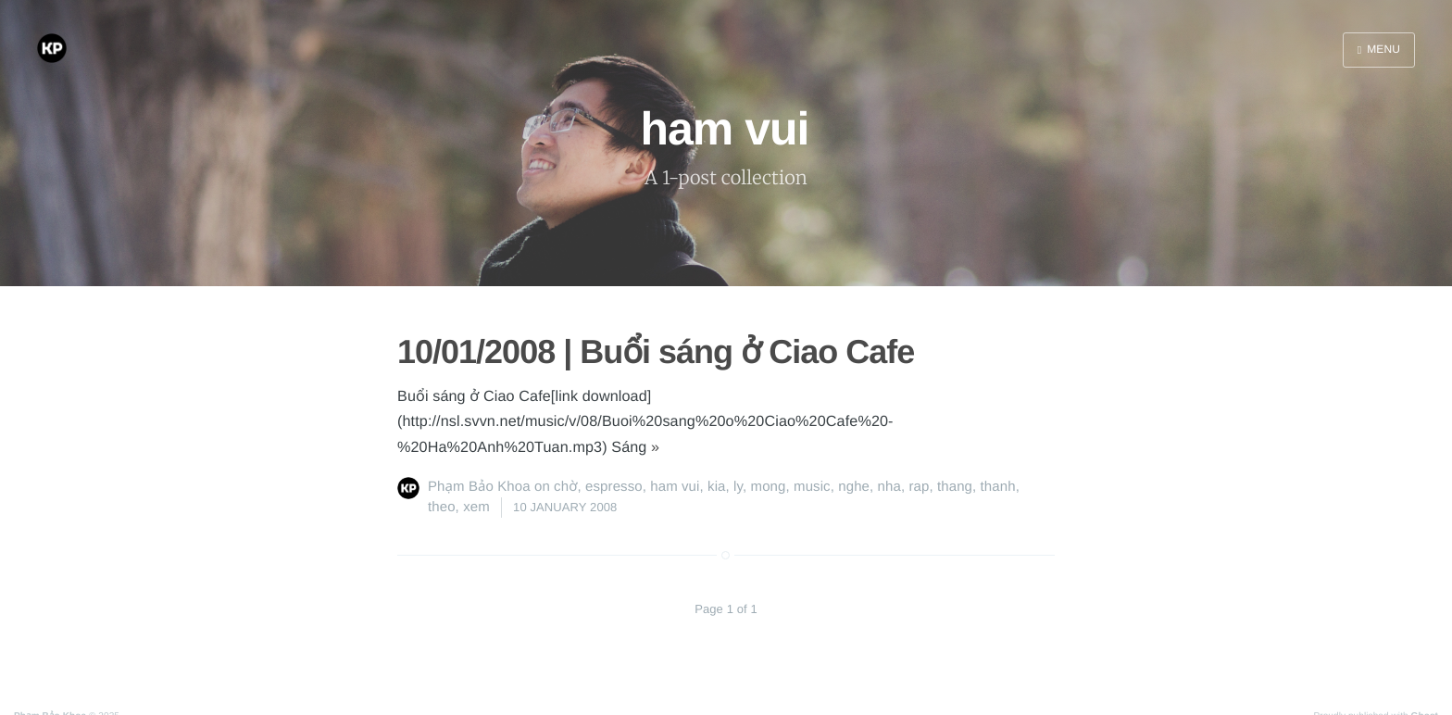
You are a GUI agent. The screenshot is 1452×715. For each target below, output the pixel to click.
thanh (998, 487)
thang (954, 487)
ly (738, 487)
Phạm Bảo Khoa (479, 487)
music (812, 487)
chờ (565, 487)
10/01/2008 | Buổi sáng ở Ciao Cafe (655, 351)
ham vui (674, 487)
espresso (614, 487)
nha (889, 487)
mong (768, 487)
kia (716, 487)
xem (476, 507)
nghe (854, 487)
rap (918, 487)
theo (442, 507)
